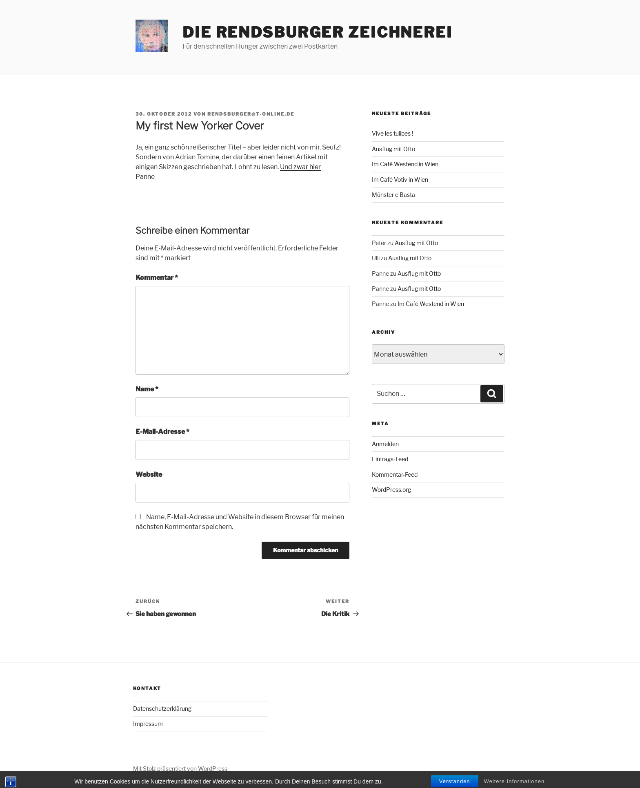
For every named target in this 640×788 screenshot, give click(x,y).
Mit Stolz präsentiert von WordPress (180, 768)
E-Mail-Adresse (162, 431)
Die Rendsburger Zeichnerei (317, 32)
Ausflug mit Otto (393, 148)
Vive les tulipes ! (392, 133)
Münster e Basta (393, 194)
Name (147, 389)
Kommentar (157, 277)
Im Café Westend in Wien (405, 164)
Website (149, 474)
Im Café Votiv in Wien (400, 179)
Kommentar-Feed (395, 474)
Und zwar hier (300, 167)
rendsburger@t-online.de (250, 114)
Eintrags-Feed (390, 458)
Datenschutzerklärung (162, 708)
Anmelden (385, 443)
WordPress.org (391, 489)
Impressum (148, 723)
